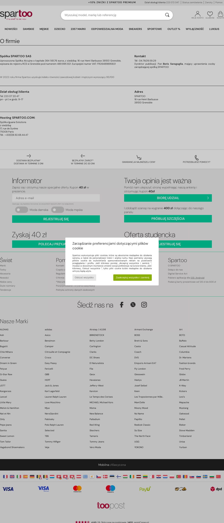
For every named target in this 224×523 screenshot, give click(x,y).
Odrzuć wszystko (84, 277)
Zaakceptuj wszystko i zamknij (132, 277)
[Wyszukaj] (167, 15)
